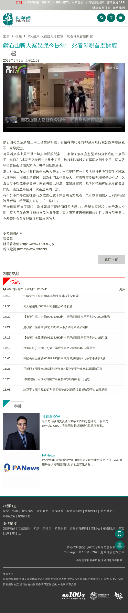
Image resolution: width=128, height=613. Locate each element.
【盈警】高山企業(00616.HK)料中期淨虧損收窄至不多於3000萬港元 (66, 316)
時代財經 (61, 528)
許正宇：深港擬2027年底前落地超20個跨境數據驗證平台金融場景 (65, 389)
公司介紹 (42, 511)
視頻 (18, 36)
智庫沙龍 (101, 7)
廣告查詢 (27, 511)
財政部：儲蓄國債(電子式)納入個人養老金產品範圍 (55, 327)
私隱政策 (9, 516)
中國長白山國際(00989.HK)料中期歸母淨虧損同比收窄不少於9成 (64, 358)
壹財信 (95, 528)
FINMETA (63, 2)
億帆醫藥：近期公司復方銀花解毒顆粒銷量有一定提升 (57, 379)
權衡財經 (109, 528)
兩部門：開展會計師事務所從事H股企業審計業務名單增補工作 (63, 368)
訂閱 (19, 2)
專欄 (17, 406)
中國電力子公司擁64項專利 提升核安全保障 (51, 296)
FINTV (46, 2)
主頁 (6, 36)
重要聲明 (106, 511)
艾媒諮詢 (24, 528)
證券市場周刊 (79, 528)
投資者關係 (74, 511)
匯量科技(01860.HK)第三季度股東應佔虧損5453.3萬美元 (59, 348)
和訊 (36, 528)
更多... (16, 533)
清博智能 (9, 528)
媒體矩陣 (95, 2)
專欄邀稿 (58, 511)
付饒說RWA (51, 416)
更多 (122, 289)
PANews (48, 455)
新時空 (47, 528)
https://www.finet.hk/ (35, 244)
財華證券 (78, 2)
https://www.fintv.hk (32, 249)
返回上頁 (111, 259)
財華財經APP (115, 2)
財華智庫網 (31, 2)
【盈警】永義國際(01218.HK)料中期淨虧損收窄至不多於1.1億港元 (65, 337)
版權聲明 (91, 511)
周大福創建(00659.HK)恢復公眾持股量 (47, 306)
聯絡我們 (119, 7)
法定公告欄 (10, 511)
